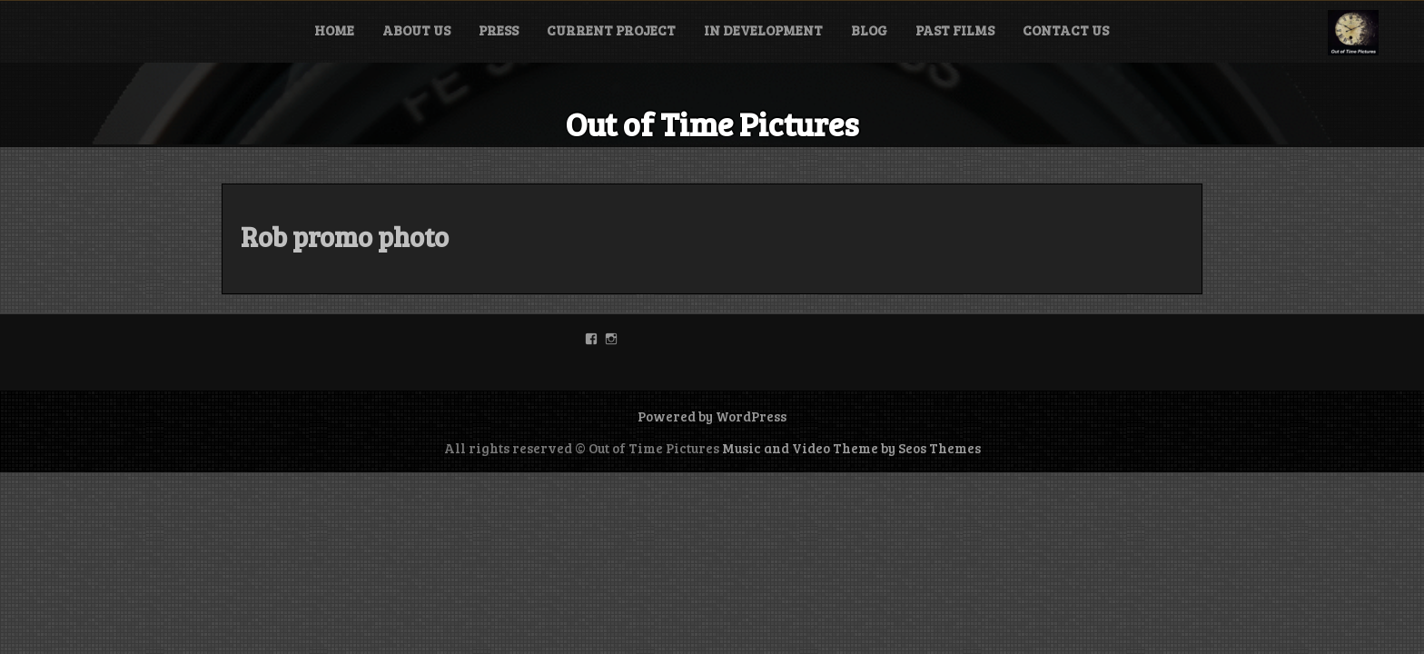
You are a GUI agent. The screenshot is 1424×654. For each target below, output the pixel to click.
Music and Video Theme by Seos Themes (851, 448)
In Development (763, 30)
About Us (416, 30)
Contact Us (1066, 30)
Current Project (611, 30)
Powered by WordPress (712, 416)
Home (334, 30)
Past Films (954, 30)
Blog (869, 30)
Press (499, 30)
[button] (1353, 32)
